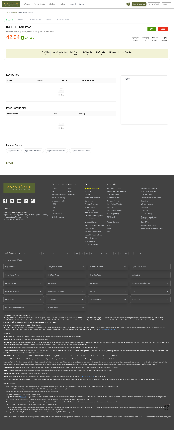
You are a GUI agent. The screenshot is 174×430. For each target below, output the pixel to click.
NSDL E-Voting (146, 214)
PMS (53, 210)
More (108, 232)
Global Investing (58, 217)
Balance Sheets (35, 20)
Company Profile (113, 201)
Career (87, 194)
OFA (53, 207)
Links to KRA (145, 210)
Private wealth (57, 214)
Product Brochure (91, 204)
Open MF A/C (154, 4)
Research (72, 4)
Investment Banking (59, 201)
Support (81, 4)
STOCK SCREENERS (88, 376)
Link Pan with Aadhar (114, 210)
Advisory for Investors (93, 232)
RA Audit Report (91, 238)
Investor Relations (92, 188)
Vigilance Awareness (148, 225)
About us (88, 191)
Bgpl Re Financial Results (56, 150)
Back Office (145, 222)
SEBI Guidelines (90, 219)
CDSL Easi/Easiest (91, 244)
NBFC (54, 204)
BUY (151, 29)
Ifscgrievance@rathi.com (47, 329)
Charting (21, 20)
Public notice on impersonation (152, 228)
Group (54, 188)
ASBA (109, 228)
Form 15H (144, 207)
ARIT (53, 191)
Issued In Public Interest (93, 235)
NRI (69, 188)
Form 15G (110, 207)
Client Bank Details (113, 198)
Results (48, 20)
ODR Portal (111, 217)
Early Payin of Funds (114, 204)
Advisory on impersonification (91, 211)
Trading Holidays (113, 222)
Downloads (89, 201)
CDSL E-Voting (146, 194)
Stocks (14, 12)
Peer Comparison (63, 20)
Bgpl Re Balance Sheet (33, 150)
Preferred (71, 194)
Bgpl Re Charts (13, 150)
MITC (109, 225)
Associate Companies (149, 188)
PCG (70, 191)
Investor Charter (91, 222)
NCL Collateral (90, 241)
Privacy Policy (90, 207)
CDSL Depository (113, 194)
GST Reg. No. (90, 228)
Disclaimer (144, 201)
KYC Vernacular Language (94, 225)
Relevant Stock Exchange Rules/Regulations (150, 218)
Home (8, 12)
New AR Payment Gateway (116, 191)
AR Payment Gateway (114, 188)
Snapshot (9, 20)
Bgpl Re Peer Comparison (80, 150)
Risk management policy (94, 216)
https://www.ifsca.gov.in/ (107, 329)
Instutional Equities (59, 194)
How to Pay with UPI (148, 191)
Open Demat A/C (138, 4)
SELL (163, 29)
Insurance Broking (58, 198)
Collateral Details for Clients (151, 198)
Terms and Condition (92, 198)
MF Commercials (147, 204)
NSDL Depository (113, 214)
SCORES (23, 397)
